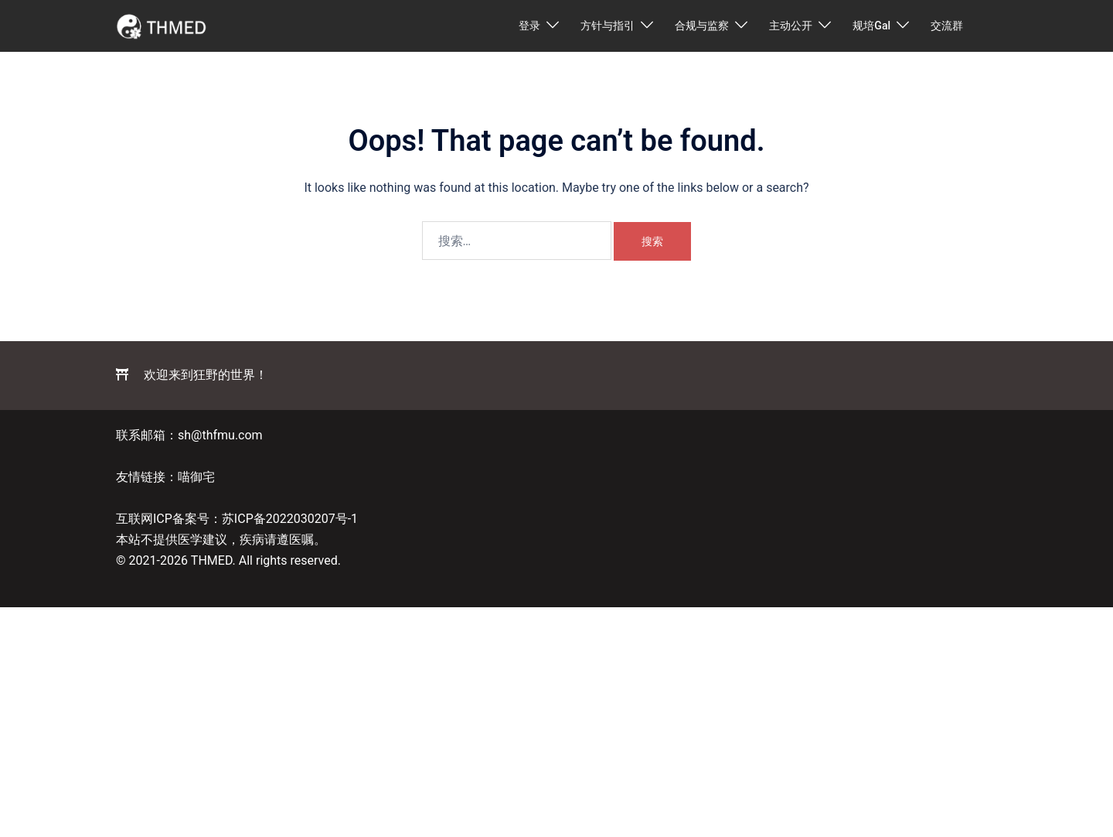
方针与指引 (607, 25)
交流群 (947, 25)
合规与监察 (702, 25)
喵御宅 (196, 477)
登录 (529, 25)
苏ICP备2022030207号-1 (290, 518)
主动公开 (790, 25)
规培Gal (871, 25)
